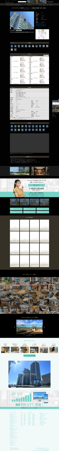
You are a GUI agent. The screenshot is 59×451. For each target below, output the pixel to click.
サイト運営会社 (42, 196)
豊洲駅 (22, 92)
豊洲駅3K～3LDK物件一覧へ (40, 212)
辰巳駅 (22, 93)
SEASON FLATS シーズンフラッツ (14, 426)
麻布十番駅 (29, 413)
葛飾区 (24, 424)
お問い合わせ (36, 185)
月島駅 (29, 425)
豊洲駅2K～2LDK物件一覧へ (40, 209)
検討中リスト (57, 103)
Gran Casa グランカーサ (13, 434)
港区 (21, 413)
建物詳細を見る (13, 87)
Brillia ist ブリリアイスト (13, 425)
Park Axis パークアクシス (13, 413)
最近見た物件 (54, 103)
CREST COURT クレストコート (13, 433)
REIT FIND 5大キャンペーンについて (44, 413)
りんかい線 (17, 94)
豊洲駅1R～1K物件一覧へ (26, 209)
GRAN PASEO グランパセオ (13, 429)
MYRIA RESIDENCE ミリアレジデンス (14, 428)
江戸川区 (22, 425)
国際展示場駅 (21, 96)
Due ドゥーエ (11, 427)
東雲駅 (20, 94)
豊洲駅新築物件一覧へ (13, 209)
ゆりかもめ (17, 95)
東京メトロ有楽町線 (18, 92)
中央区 (24, 413)
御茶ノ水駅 (33, 424)
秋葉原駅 (33, 425)
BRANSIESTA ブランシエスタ (13, 435)
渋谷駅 (33, 413)
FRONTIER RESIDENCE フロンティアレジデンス (14, 438)
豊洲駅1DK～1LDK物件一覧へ (27, 212)
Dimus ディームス (12, 424)
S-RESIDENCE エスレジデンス (13, 430)
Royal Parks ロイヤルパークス (13, 432)
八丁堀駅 (29, 424)
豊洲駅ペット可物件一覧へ (13, 212)
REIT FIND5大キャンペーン (29, 355)
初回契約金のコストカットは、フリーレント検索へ (29, 407)
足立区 (21, 424)
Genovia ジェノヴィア (12, 431)
